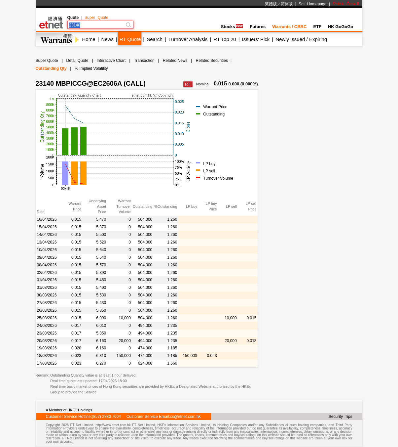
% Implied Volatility (91, 68)
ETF (317, 26)
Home (88, 39)
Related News (175, 60)
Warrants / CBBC (289, 26)
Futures (258, 26)
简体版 (287, 4)
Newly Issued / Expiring (301, 39)
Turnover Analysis (188, 39)
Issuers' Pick (256, 39)
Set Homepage (312, 4)
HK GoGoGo (340, 26)
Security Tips (340, 416)
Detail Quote (77, 60)
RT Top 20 (224, 39)
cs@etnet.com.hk (185, 416)
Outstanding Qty (51, 68)
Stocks (232, 26)
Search (155, 39)
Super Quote (96, 17)
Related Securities (212, 60)
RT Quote (130, 39)
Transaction (144, 60)
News (107, 39)
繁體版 (271, 4)
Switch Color (345, 4)
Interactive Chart (111, 60)
